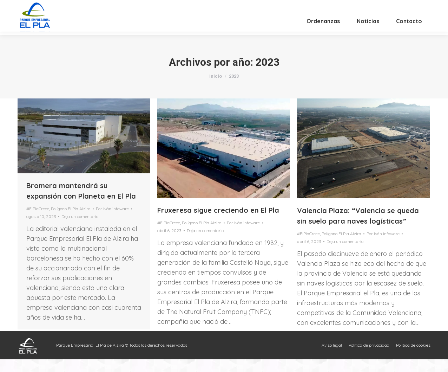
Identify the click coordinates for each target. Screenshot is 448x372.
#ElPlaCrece (37, 221)
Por (112, 221)
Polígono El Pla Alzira (71, 221)
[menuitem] (323, 37)
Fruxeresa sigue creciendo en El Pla (218, 222)
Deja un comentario (79, 229)
